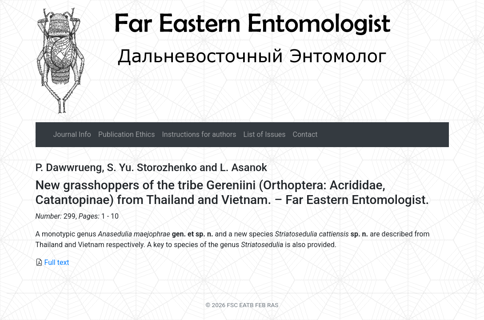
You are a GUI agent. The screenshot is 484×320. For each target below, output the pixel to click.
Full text (56, 262)
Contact (305, 134)
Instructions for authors (199, 134)
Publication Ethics (126, 134)
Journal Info (72, 134)
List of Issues (265, 134)
